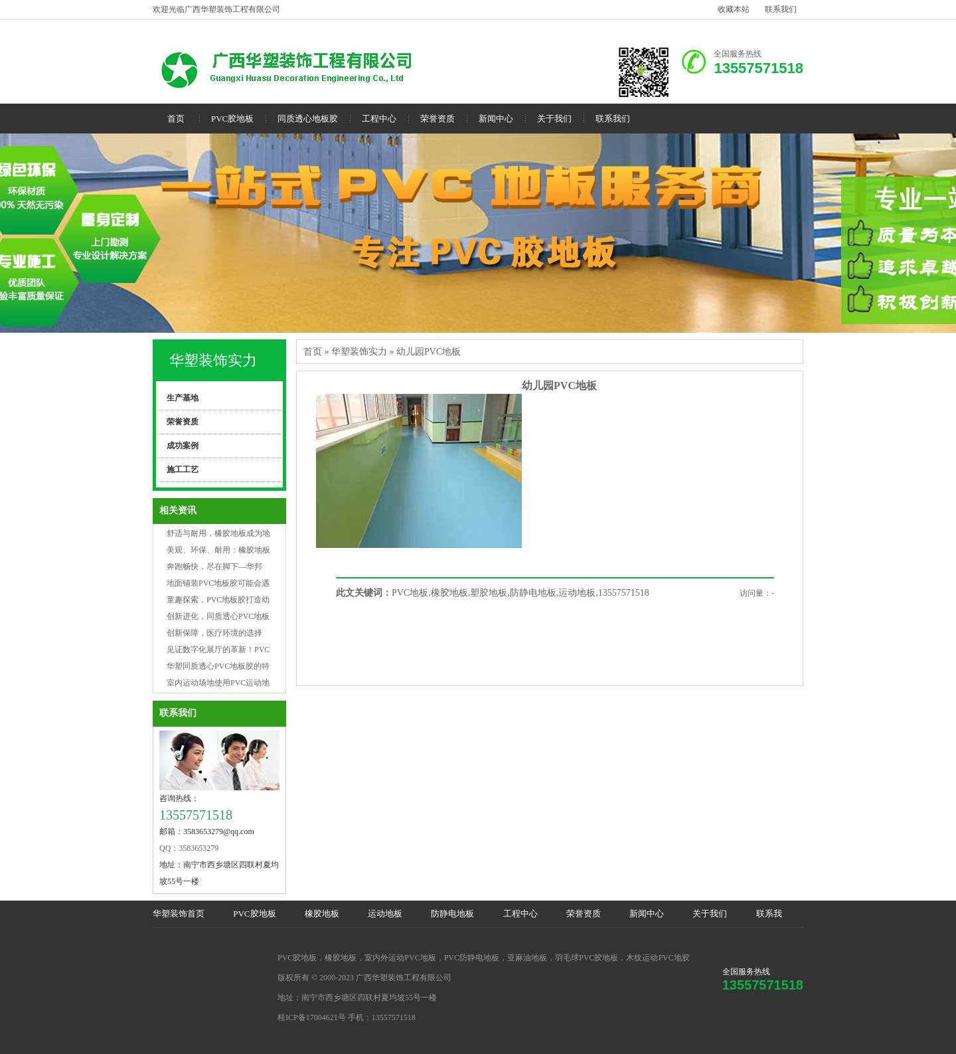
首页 (176, 119)
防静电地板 (452, 914)
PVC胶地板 (232, 119)
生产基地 (183, 397)
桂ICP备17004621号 (312, 1017)
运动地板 (385, 914)
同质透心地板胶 (308, 119)
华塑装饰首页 (178, 914)
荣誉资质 (437, 119)
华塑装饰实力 (213, 360)
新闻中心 (496, 119)
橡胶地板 (322, 914)
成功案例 (183, 445)
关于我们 (554, 119)
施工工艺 (183, 469)
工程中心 (379, 119)
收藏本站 (734, 9)
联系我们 (781, 9)
